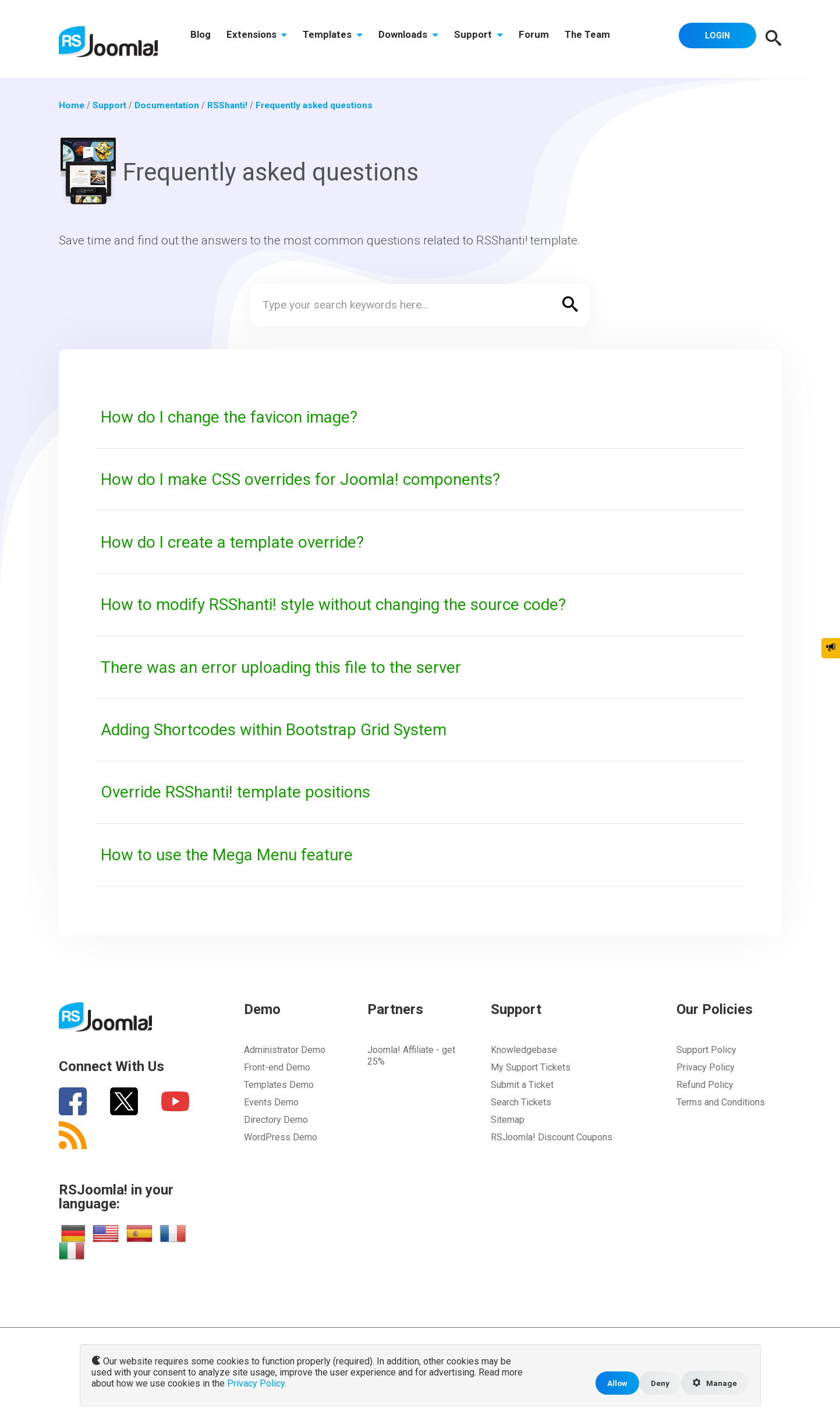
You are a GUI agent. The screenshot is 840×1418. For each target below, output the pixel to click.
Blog (202, 39)
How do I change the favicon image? (237, 417)
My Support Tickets (530, 1067)
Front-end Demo (277, 1067)
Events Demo (271, 1102)
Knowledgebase (524, 1049)
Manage (713, 1382)
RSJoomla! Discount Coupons (551, 1137)
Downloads (419, 39)
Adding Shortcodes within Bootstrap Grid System (285, 729)
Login (714, 38)
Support (491, 39)
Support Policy (706, 1049)
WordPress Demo (280, 1137)
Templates (340, 39)
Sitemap (507, 1119)
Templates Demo (279, 1084)
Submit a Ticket (522, 1084)
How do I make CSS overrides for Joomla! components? (310, 479)
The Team (606, 39)
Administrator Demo (284, 1049)
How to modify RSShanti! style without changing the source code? (348, 604)
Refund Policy (704, 1084)
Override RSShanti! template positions (244, 792)
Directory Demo (276, 1119)
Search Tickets (521, 1102)
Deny (657, 1382)
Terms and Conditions (720, 1102)
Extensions (261, 39)
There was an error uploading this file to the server (289, 667)
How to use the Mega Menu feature (233, 854)
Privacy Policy (705, 1067)
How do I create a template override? (239, 542)
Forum (549, 39)
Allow (612, 1382)
